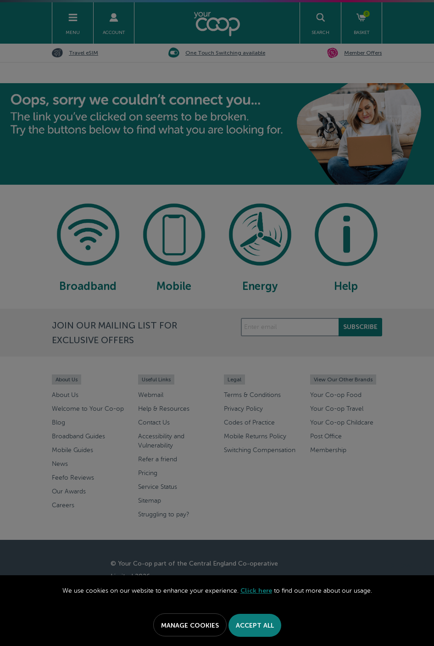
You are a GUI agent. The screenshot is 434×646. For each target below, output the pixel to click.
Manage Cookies (190, 625)
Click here (256, 591)
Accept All (255, 625)
